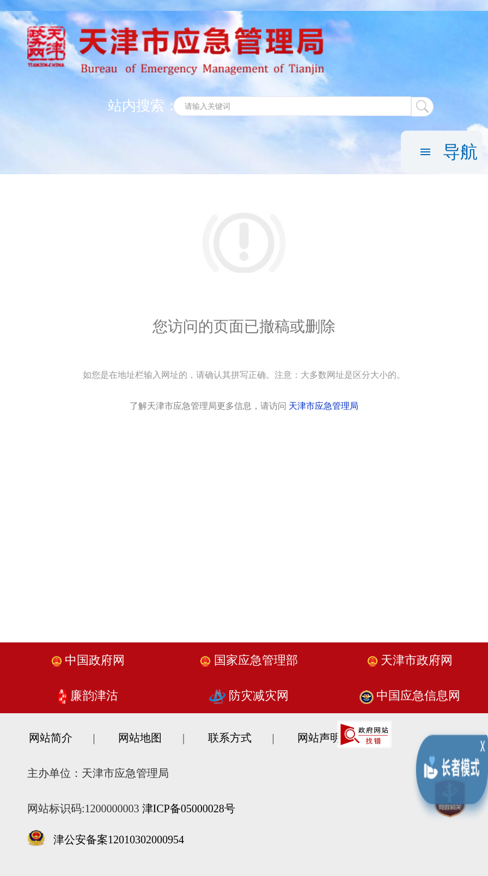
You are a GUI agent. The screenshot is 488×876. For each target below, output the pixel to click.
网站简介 (50, 738)
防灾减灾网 (249, 695)
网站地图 (140, 738)
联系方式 (230, 738)
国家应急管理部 (249, 660)
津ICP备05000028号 (188, 808)
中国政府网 (88, 660)
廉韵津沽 (88, 695)
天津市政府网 (410, 660)
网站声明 (319, 738)
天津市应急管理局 (323, 406)
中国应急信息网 (410, 695)
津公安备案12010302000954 (118, 840)
